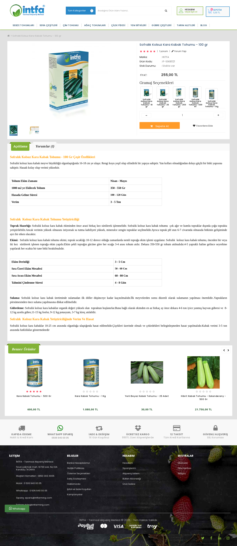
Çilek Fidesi (118, 25)
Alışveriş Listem (131, 473)
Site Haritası (184, 468)
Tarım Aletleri (186, 25)
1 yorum (163, 51)
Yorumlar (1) (44, 146)
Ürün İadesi (129, 484)
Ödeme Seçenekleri (78, 473)
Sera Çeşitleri (48, 25)
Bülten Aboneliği (132, 478)
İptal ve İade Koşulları (79, 489)
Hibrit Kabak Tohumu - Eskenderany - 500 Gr (203, 398)
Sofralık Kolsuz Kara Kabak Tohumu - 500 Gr (195, 96)
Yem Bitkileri (138, 25)
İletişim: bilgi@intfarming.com (32, 504)
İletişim (182, 473)
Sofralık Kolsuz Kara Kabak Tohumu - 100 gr (36, 35)
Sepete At (159, 126)
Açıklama (20, 146)
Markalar (183, 463)
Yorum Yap (179, 51)
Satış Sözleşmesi (76, 478)
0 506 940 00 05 (32, 483)
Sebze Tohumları (23, 25)
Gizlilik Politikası (75, 468)
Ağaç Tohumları (95, 25)
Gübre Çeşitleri (161, 25)
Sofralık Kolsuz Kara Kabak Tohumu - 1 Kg (211, 97)
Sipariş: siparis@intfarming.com (34, 497)
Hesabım (128, 463)
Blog (203, 25)
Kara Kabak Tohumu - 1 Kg (90, 396)
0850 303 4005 (46, 476)
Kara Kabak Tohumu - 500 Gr (34, 396)
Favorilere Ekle (203, 125)
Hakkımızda (73, 484)
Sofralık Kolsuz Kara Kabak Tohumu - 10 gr (146, 96)
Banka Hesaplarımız (78, 463)
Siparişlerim (129, 468)
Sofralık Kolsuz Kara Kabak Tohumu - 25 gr (163, 96)
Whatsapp (17, 508)
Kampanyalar (75, 494)
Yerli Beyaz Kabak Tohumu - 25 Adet (147, 396)
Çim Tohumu (71, 25)
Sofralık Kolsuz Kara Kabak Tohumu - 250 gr (179, 96)
